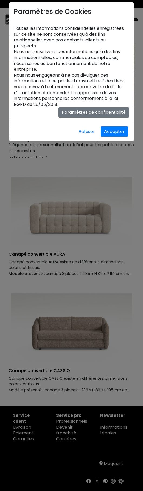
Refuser (87, 131)
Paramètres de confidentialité (94, 112)
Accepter (114, 131)
